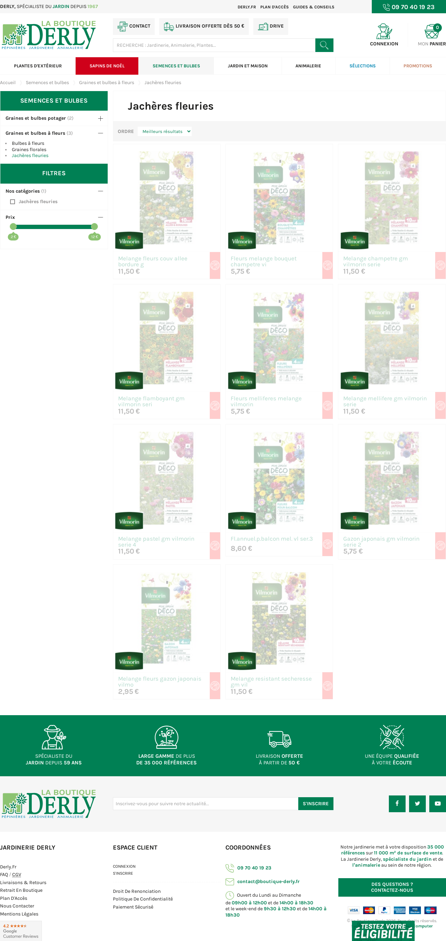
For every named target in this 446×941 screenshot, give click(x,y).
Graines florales (29, 150)
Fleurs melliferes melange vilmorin (266, 402)
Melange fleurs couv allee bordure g (152, 262)
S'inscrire (123, 873)
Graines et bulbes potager (36, 118)
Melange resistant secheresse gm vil (271, 682)
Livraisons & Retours (23, 883)
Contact (133, 26)
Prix (10, 217)
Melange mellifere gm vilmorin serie (385, 402)
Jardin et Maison (248, 65)
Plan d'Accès (13, 898)
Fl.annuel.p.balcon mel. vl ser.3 (272, 539)
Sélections (362, 65)
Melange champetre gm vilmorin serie (375, 262)
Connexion (124, 866)
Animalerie (308, 65)
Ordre (126, 131)
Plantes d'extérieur (38, 65)
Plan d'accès (274, 7)
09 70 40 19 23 (248, 868)
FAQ (4, 874)
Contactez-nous (392, 887)
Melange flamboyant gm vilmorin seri (151, 402)
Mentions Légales (19, 914)
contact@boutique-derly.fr (262, 881)
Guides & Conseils (313, 7)
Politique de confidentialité (143, 899)
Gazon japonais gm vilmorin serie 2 (381, 542)
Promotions (417, 65)
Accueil (8, 83)
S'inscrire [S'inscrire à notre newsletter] (316, 804)
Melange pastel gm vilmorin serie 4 (156, 542)
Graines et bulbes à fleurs (35, 133)
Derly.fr (247, 7)
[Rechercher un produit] (324, 45)
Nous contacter (17, 906)
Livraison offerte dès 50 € (204, 26)
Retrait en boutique (21, 890)
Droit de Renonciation (137, 891)
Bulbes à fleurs (28, 143)
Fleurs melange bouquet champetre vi (264, 262)
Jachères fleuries (30, 155)
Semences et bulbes (176, 65)
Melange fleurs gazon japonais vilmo (159, 682)
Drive (271, 26)
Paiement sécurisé (133, 907)
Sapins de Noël (107, 65)
